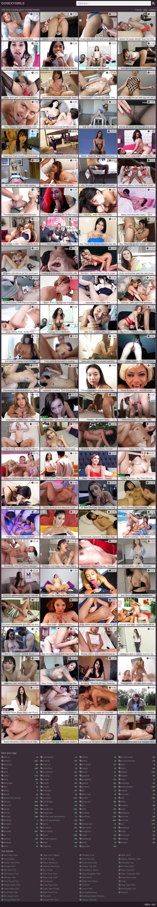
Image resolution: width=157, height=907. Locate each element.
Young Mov (8, 859)
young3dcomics (88, 892)
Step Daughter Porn (90, 874)
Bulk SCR (124, 855)
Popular (138, 10)
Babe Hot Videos (88, 881)
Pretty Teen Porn (10, 863)
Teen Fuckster (126, 870)
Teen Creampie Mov (129, 874)
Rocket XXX (8, 866)
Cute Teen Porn (49, 885)
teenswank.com (127, 889)
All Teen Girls (126, 866)
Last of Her (86, 889)
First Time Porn (48, 874)
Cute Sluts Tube (88, 863)
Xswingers (46, 881)
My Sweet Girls (9, 896)
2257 (154, 904)
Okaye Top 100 (87, 866)
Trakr (122, 881)
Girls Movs (85, 877)
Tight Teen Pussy (49, 889)
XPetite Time (86, 855)
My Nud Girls (8, 870)
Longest (152, 10)
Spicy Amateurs (49, 863)
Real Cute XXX (48, 877)
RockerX (45, 896)
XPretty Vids (8, 877)
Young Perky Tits (10, 900)
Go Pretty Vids (9, 892)
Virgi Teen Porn (127, 885)
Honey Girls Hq (88, 900)
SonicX (123, 892)
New (145, 10)
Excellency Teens (88, 870)
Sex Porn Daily (9, 855)
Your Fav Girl (86, 859)
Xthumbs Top (126, 863)
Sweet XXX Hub (49, 900)
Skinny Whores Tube (129, 859)
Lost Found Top (10, 881)
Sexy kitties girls (10, 889)
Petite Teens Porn (11, 885)
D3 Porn (84, 885)
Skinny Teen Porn (50, 866)
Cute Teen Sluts (127, 877)
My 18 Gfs (46, 870)
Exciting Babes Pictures (91, 896)
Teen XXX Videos (49, 855)
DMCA (147, 904)
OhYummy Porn (10, 874)
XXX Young (47, 859)
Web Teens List (48, 892)
